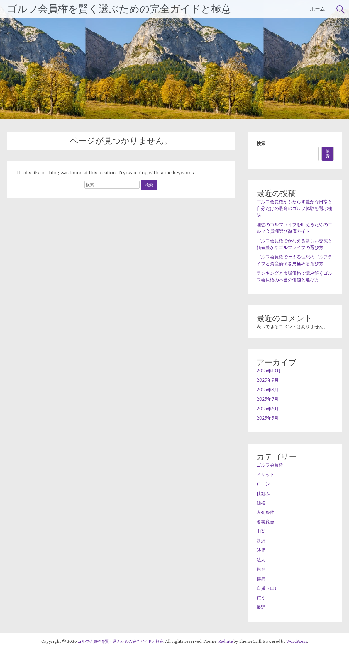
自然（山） (268, 588)
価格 (261, 503)
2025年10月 (269, 370)
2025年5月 (268, 418)
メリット (265, 474)
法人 (261, 559)
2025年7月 (268, 399)
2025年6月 (268, 408)
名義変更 (265, 522)
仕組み (263, 493)
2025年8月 (268, 389)
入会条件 (265, 512)
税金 (261, 569)
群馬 (261, 578)
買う (261, 597)
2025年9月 (268, 380)
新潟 (261, 540)
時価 (261, 550)
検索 (261, 143)
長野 (261, 607)
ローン (263, 484)
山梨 (261, 531)
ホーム (317, 9)
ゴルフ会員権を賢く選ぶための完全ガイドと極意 (119, 9)
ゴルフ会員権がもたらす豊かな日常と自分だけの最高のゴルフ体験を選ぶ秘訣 (294, 208)
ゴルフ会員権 (270, 465)
